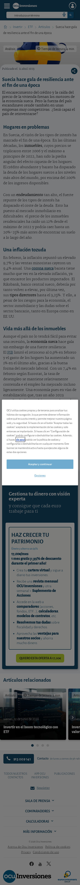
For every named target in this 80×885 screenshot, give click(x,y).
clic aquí (20, 439)
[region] (40, 442)
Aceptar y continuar (40, 464)
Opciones (39, 475)
